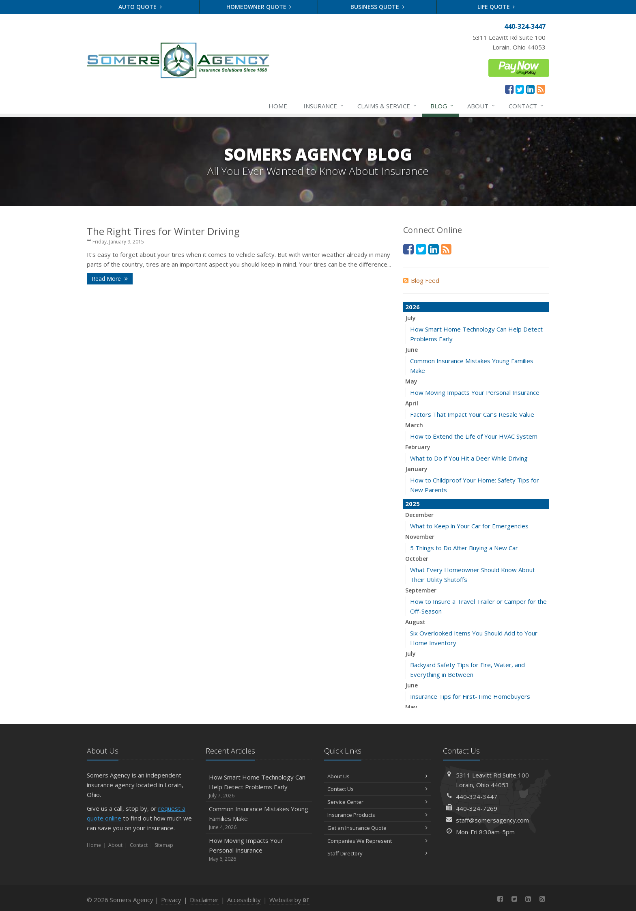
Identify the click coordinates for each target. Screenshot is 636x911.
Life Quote (496, 7)
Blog (442, 105)
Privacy (171, 900)
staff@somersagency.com (492, 820)
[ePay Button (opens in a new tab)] (518, 67)
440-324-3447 (476, 797)
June (411, 349)
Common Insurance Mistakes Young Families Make (259, 818)
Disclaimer (204, 900)
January (416, 469)
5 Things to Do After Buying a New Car (464, 548)
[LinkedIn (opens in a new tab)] (530, 89)
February (417, 447)
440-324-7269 (476, 808)
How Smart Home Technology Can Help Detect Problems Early (259, 786)
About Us (377, 776)
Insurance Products (377, 814)
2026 (412, 307)
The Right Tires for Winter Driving (163, 231)
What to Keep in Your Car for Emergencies (469, 526)
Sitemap (164, 845)
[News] (541, 89)
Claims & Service (387, 105)
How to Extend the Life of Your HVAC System (473, 436)
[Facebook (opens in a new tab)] (509, 89)
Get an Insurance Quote (377, 827)
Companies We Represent (377, 840)
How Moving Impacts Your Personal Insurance (474, 392)
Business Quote (377, 7)
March (414, 425)
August (415, 622)
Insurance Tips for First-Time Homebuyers (470, 696)
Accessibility (244, 900)
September (420, 590)
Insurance (323, 105)
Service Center (377, 801)
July (410, 318)
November (419, 537)
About (481, 105)
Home (278, 106)
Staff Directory (377, 853)
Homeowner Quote (259, 7)
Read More (110, 278)
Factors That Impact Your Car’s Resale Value (472, 414)
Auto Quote (140, 7)
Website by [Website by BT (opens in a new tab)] (289, 900)
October (416, 558)
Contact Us (377, 789)
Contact (526, 105)
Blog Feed (421, 280)
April (411, 403)
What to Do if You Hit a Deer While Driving (469, 458)
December (419, 515)
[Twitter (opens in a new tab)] (520, 89)
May (411, 381)
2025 (412, 504)
